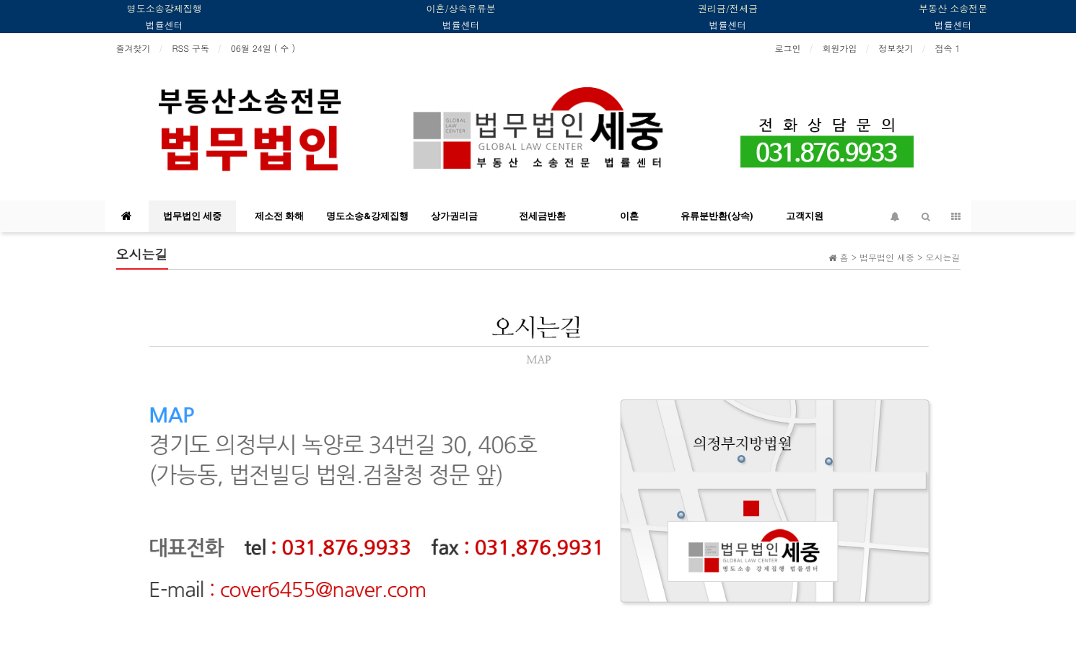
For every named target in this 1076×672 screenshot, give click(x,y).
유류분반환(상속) (717, 216)
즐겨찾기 (133, 48)
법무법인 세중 (192, 216)
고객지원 (804, 216)
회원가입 (839, 48)
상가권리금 (454, 216)
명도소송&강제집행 (367, 216)
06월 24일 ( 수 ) (263, 48)
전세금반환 (542, 216)
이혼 (629, 216)
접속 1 (947, 48)
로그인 (787, 48)
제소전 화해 (279, 216)
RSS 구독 (190, 48)
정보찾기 (895, 48)
